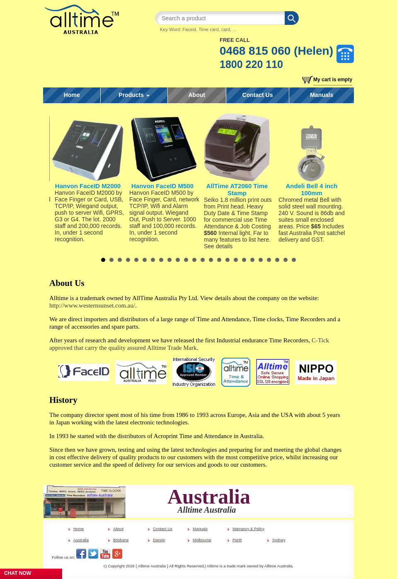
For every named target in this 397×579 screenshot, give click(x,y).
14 (211, 260)
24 (294, 260)
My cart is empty (332, 79)
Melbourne (202, 540)
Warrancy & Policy (248, 528)
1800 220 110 (251, 64)
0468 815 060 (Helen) (276, 50)
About (197, 95)
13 (203, 260)
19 (252, 260)
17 (236, 260)
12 (194, 260)
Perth (237, 540)
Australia (81, 540)
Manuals (321, 95)
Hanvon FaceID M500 (162, 185)
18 (244, 260)
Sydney (279, 540)
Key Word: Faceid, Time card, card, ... (198, 29)
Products (134, 95)
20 (261, 260)
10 (178, 260)
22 (277, 260)
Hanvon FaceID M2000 (88, 185)
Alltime (213, 566)
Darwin (159, 540)
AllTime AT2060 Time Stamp (237, 189)
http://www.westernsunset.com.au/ (92, 305)
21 (269, 260)
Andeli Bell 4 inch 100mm (311, 189)
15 (219, 260)
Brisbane (121, 540)
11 (186, 260)
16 (227, 260)
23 (285, 260)
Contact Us (257, 95)
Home (72, 95)
